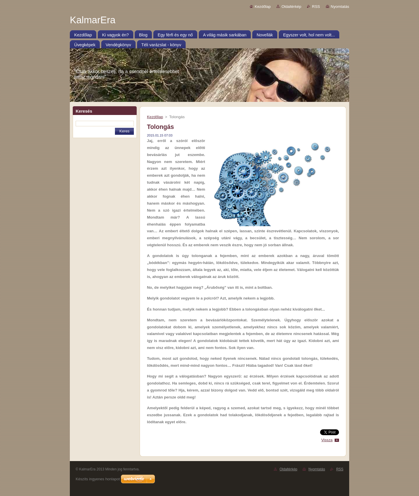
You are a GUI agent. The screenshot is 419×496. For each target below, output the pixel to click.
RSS (316, 6)
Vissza (327, 440)
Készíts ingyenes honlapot (98, 479)
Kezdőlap (263, 6)
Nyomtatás (340, 6)
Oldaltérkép (291, 6)
